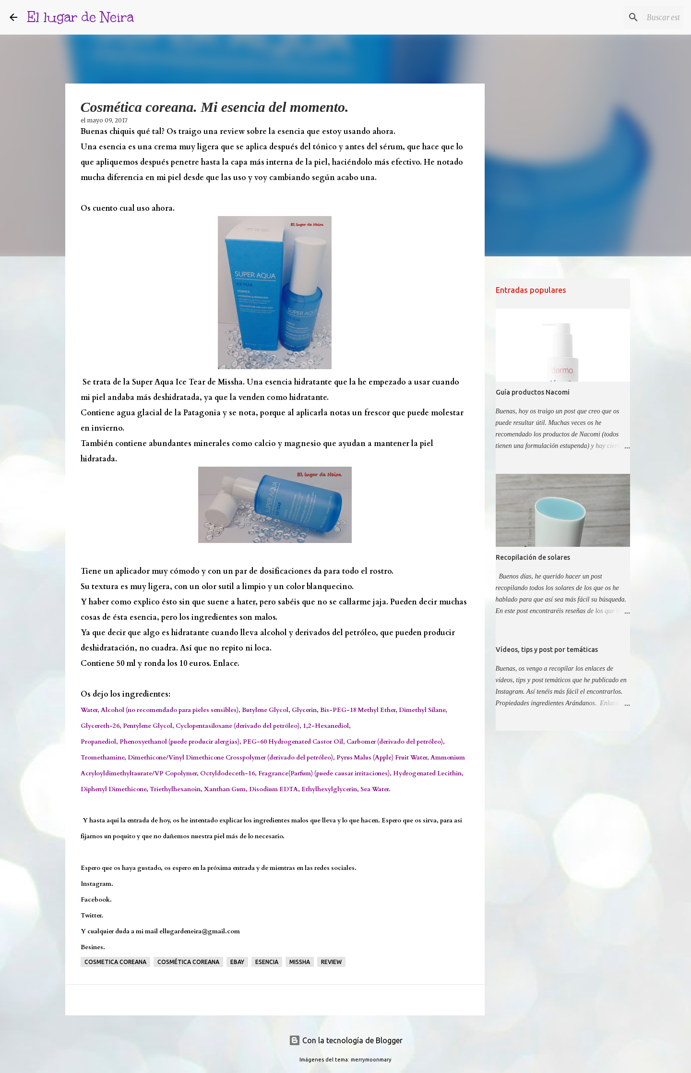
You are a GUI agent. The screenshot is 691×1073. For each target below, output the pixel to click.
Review (331, 962)
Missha (299, 962)
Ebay (237, 962)
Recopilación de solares (533, 557)
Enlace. (226, 663)
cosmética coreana (188, 962)
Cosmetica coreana (115, 962)
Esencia (266, 962)
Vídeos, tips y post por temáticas (547, 649)
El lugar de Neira (80, 17)
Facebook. (96, 899)
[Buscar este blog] (633, 17)
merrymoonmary (371, 1059)
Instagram (96, 884)
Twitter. (92, 915)
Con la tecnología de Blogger (346, 1040)
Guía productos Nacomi (533, 392)
